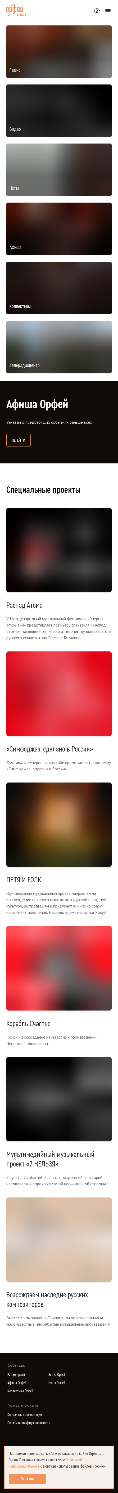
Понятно (27, 1479)
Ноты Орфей (56, 1383)
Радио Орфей (16, 1375)
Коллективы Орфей (20, 1391)
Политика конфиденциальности (28, 1423)
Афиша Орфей (16, 1383)
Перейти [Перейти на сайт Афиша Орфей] (21, 439)
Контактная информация (24, 1415)
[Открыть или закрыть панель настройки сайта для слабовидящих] (97, 10)
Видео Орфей (57, 1375)
